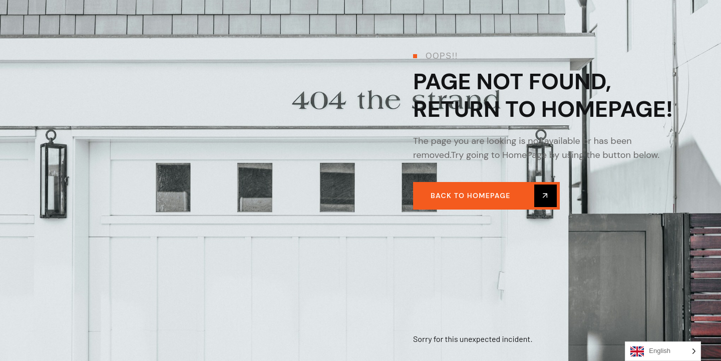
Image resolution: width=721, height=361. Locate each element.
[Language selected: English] (663, 351)
